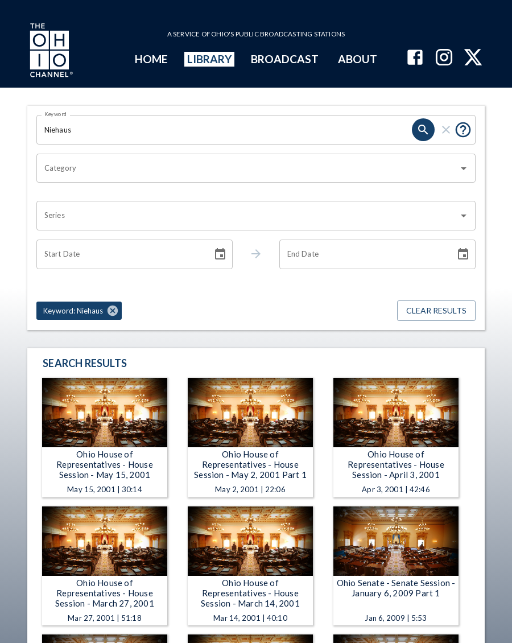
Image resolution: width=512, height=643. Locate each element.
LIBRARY (209, 58)
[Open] (464, 168)
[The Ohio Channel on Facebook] (415, 58)
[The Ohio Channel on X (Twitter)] (473, 58)
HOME (151, 58)
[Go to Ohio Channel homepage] (50, 52)
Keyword (55, 113)
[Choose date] (220, 254)
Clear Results (436, 311)
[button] (79, 311)
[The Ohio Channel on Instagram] (444, 58)
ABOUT (357, 58)
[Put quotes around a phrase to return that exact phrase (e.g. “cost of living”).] (463, 130)
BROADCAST (285, 58)
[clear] (446, 129)
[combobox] (247, 168)
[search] (423, 129)
